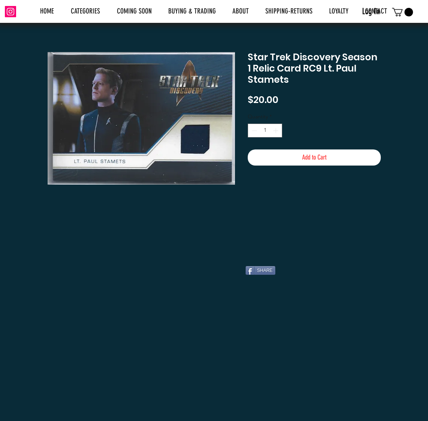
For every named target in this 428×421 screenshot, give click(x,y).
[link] (402, 12)
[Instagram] (10, 11)
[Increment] (276, 130)
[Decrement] (253, 130)
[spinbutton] (265, 130)
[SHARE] (260, 270)
